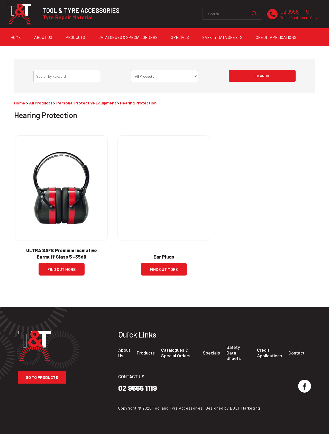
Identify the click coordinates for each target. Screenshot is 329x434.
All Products (40, 102)
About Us (43, 37)
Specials (180, 37)
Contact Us (22, 50)
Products (75, 37)
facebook (304, 386)
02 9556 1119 (298, 14)
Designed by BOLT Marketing (232, 408)
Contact (296, 353)
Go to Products (42, 377)
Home (16, 37)
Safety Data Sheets (222, 37)
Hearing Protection (138, 102)
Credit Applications (276, 37)
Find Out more (62, 269)
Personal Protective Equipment (86, 102)
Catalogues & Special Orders (128, 37)
